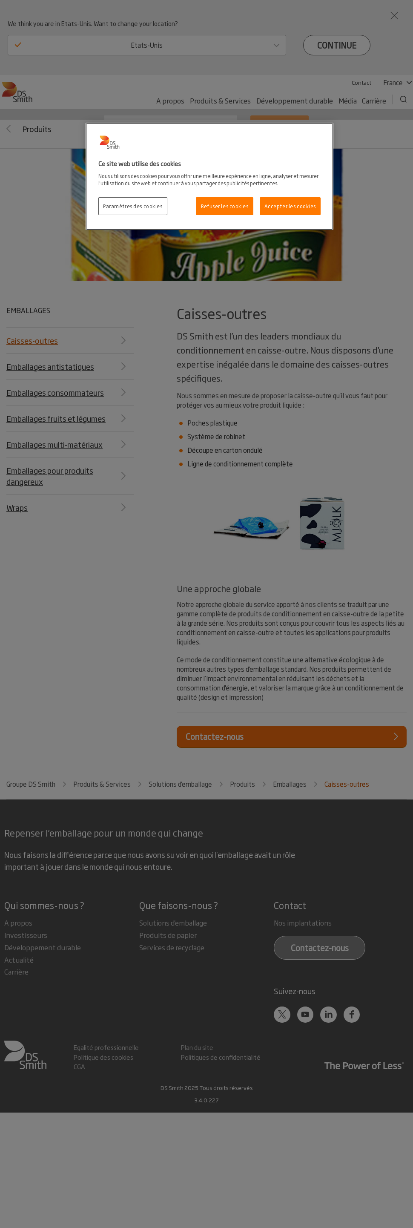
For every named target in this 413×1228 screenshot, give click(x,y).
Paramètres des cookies (133, 206)
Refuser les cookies (225, 206)
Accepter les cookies (290, 206)
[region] (209, 176)
